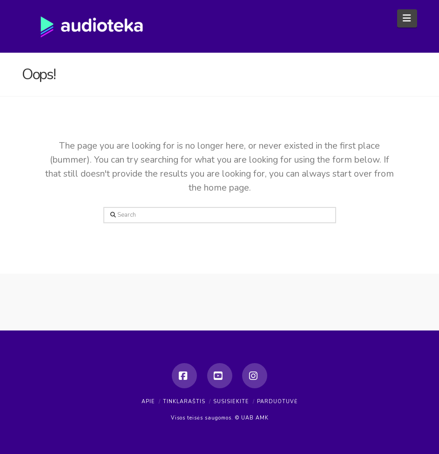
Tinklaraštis (184, 401)
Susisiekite (231, 401)
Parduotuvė (277, 401)
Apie (148, 401)
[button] (407, 18)
